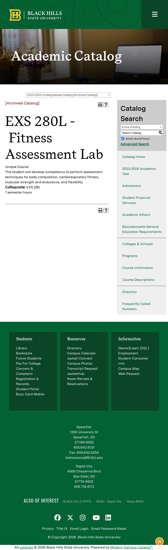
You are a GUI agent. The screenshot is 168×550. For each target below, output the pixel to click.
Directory (129, 292)
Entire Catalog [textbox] (131, 127)
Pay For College (28, 363)
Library (21, 348)
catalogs (26, 547)
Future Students (29, 358)
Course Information (137, 268)
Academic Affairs (136, 215)
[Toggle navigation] (154, 14)
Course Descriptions (138, 280)
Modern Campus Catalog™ (131, 547)
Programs (130, 256)
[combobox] (68, 94)
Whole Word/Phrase (138, 138)
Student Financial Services (136, 200)
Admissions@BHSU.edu (84, 458)
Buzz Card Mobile (30, 394)
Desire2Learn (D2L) (133, 348)
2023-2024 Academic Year (139, 171)
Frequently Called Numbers (136, 306)
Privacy (48, 529)
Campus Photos (79, 363)
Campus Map (128, 369)
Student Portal (27, 389)
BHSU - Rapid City (109, 501)
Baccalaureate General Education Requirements (142, 229)
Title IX (61, 529)
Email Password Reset (108, 529)
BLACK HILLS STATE (77, 501)
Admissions (131, 186)
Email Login (79, 529)
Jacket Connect (79, 358)
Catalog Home (133, 157)
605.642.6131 (84, 447)
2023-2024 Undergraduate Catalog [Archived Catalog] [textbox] (62, 95)
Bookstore (24, 353)
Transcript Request (82, 369)
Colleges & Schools (137, 244)
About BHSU (135, 501)
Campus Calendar (81, 353)
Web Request (128, 374)
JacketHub (75, 374)
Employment (128, 353)
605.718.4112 (84, 487)
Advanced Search (135, 144)
